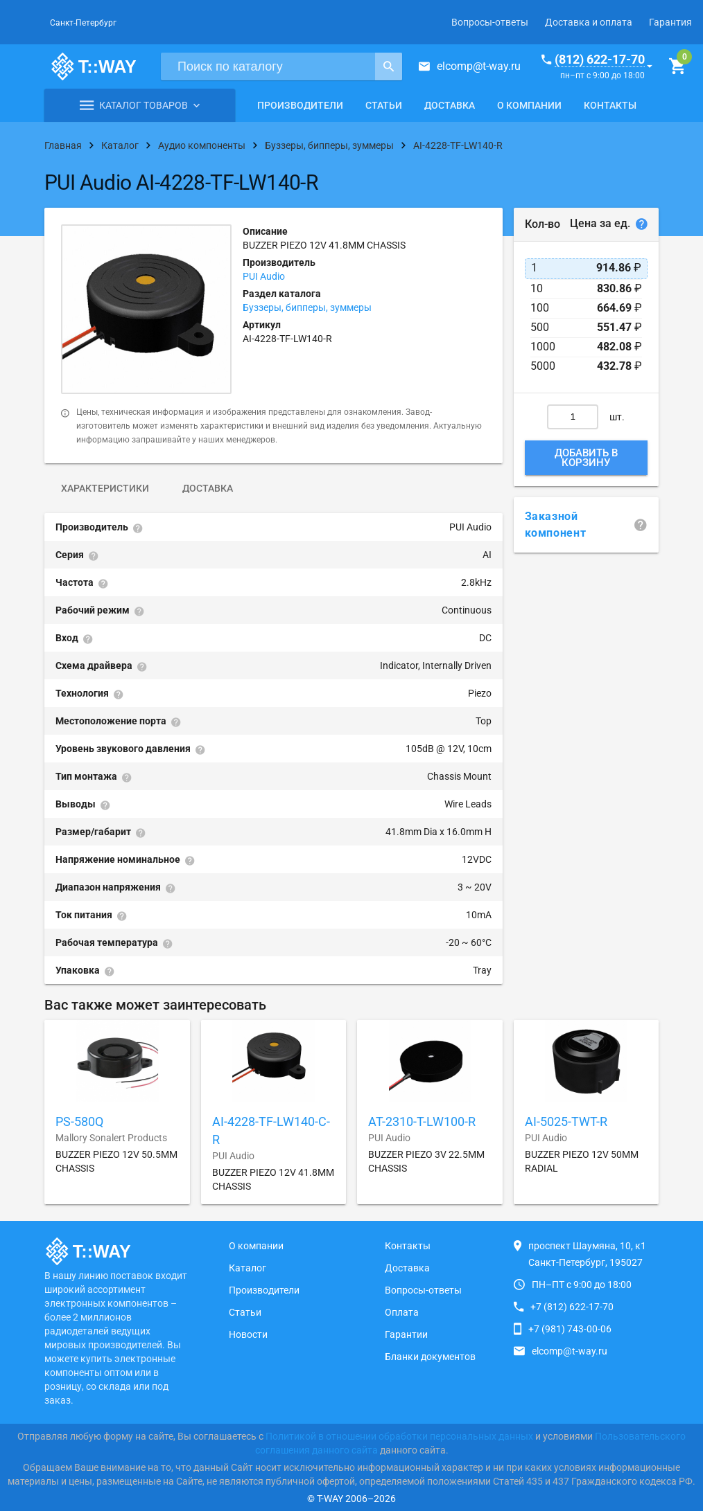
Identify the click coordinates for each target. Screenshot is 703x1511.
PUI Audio (264, 276)
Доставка (449, 105)
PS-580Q (79, 1121)
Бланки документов (430, 1356)
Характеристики (105, 488)
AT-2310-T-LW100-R (422, 1121)
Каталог (247, 1267)
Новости (248, 1334)
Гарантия (670, 22)
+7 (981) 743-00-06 (569, 1328)
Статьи (383, 105)
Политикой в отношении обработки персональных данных (399, 1436)
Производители (300, 105)
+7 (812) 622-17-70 (572, 1306)
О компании (529, 105)
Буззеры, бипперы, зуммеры (307, 307)
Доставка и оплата (588, 22)
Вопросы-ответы (489, 22)
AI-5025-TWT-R (566, 1121)
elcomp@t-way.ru (479, 66)
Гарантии (406, 1334)
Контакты (610, 105)
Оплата (402, 1312)
